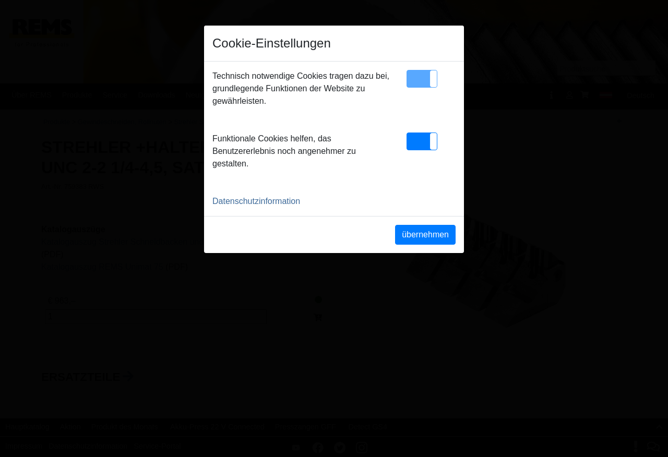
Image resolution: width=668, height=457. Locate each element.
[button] (422, 79)
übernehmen (425, 234)
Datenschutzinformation (256, 201)
